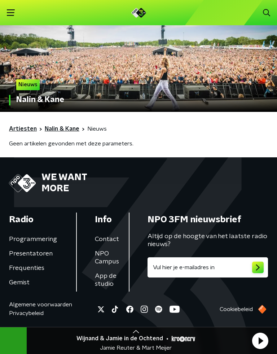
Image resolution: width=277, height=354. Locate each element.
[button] (260, 340)
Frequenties (26, 268)
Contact (107, 239)
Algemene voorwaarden (40, 304)
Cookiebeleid (236, 309)
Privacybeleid (26, 313)
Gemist (19, 282)
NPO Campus (107, 257)
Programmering (33, 239)
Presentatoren (31, 253)
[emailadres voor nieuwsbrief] (208, 267)
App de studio (105, 280)
